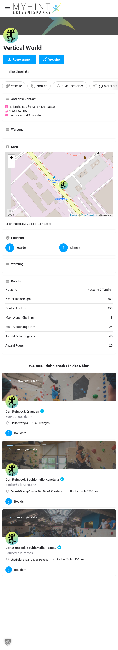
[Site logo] (37, 8)
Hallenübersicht (18, 72)
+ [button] (11, 158)
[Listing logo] (10, 35)
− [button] (11, 164)
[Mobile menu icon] (7, 9)
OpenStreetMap (89, 215)
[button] (8, 642)
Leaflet (73, 215)
